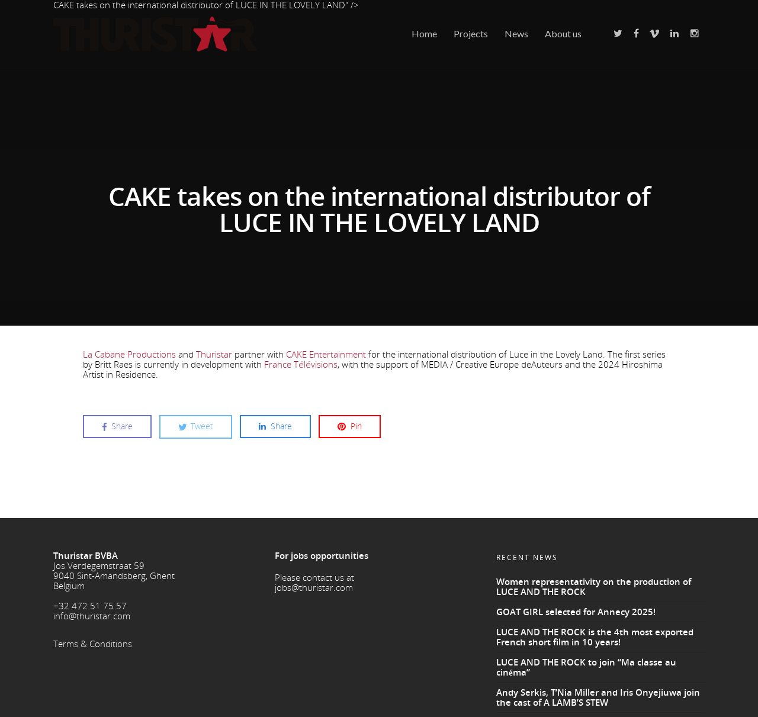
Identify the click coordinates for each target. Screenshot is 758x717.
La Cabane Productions (129, 352)
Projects (471, 33)
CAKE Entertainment (326, 352)
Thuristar (214, 352)
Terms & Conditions (92, 641)
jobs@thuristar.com (314, 585)
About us (563, 33)
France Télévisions (301, 362)
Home (424, 33)
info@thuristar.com (91, 613)
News (516, 33)
